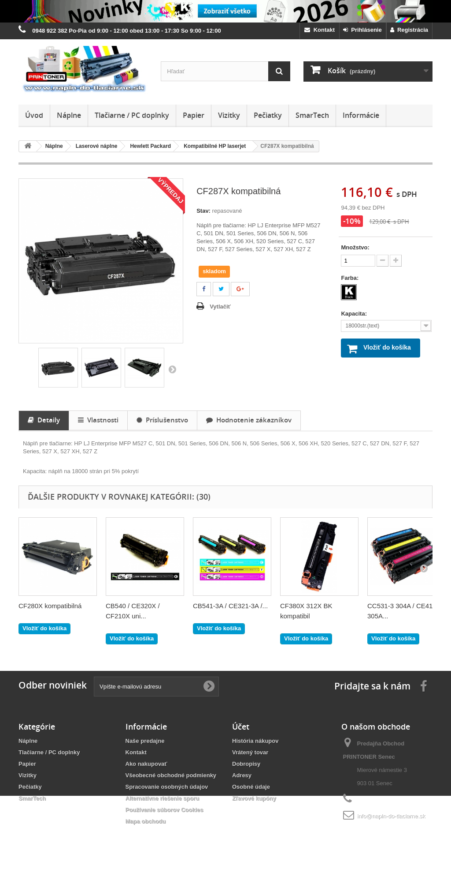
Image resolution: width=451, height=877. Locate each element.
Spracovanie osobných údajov (167, 786)
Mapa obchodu (146, 821)
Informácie (361, 115)
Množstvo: (355, 247)
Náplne (69, 115)
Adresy (241, 775)
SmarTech (312, 115)
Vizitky (229, 115)
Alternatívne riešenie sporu (163, 798)
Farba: (350, 278)
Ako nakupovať (146, 763)
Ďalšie (172, 369)
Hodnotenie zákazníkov (249, 419)
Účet (240, 726)
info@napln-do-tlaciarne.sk (391, 816)
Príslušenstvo (162, 419)
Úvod (34, 115)
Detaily (44, 419)
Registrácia (409, 29)
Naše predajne (145, 741)
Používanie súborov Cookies (164, 809)
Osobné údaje (251, 786)
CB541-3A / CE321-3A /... (230, 606)
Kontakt (319, 29)
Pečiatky (268, 115)
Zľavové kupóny (254, 798)
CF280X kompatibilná (49, 606)
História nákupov (255, 741)
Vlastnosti (98, 419)
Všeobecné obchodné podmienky (171, 775)
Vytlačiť (220, 306)
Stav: (203, 210)
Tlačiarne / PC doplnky (132, 115)
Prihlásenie (362, 29)
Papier (193, 115)
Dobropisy (246, 763)
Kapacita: (354, 313)
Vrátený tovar (250, 752)
